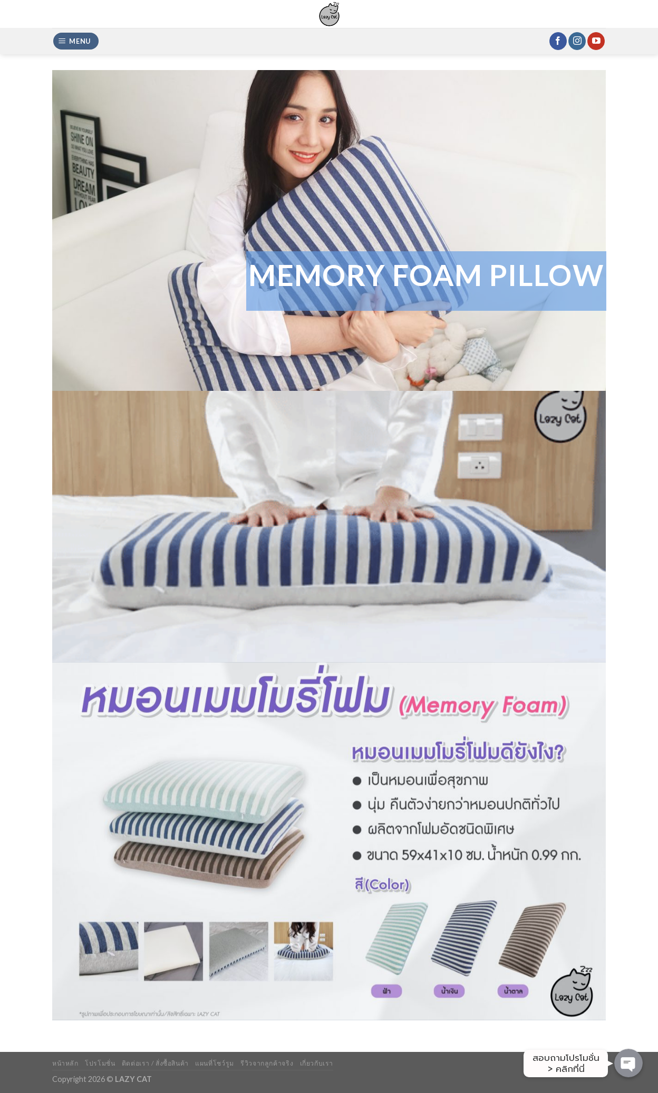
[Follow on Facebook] (558, 41)
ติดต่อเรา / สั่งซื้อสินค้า (155, 1063)
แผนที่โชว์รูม (214, 1063)
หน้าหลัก (65, 1063)
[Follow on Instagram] (577, 41)
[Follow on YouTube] (596, 41)
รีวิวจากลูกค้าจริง (266, 1063)
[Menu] (76, 41)
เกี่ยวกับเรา (317, 1063)
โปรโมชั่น (100, 1063)
